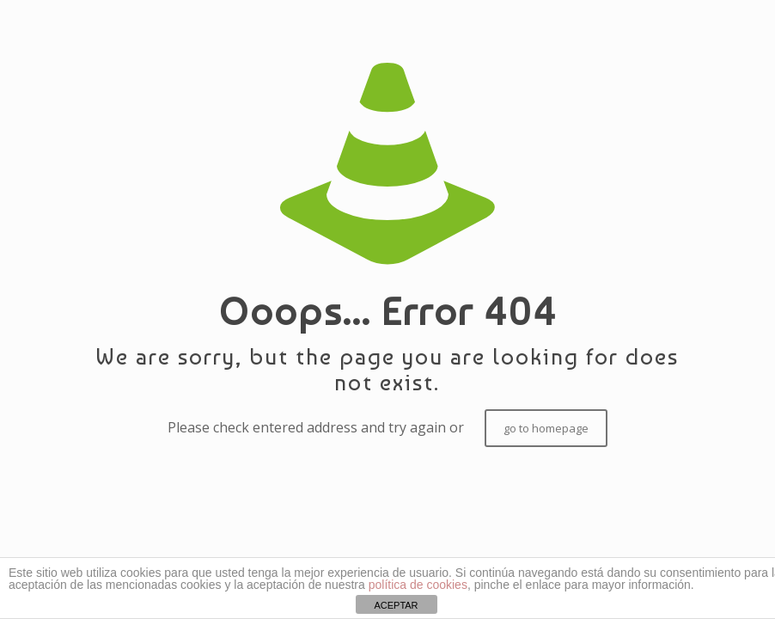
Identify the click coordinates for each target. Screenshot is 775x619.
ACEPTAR (396, 605)
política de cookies (418, 584)
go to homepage (546, 428)
